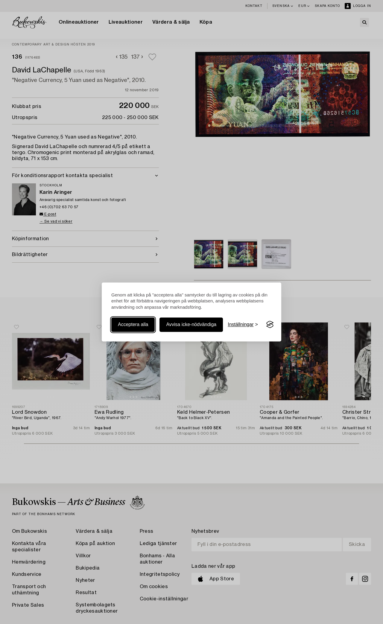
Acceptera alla (133, 324)
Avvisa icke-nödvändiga (191, 324)
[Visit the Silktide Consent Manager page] (270, 324)
